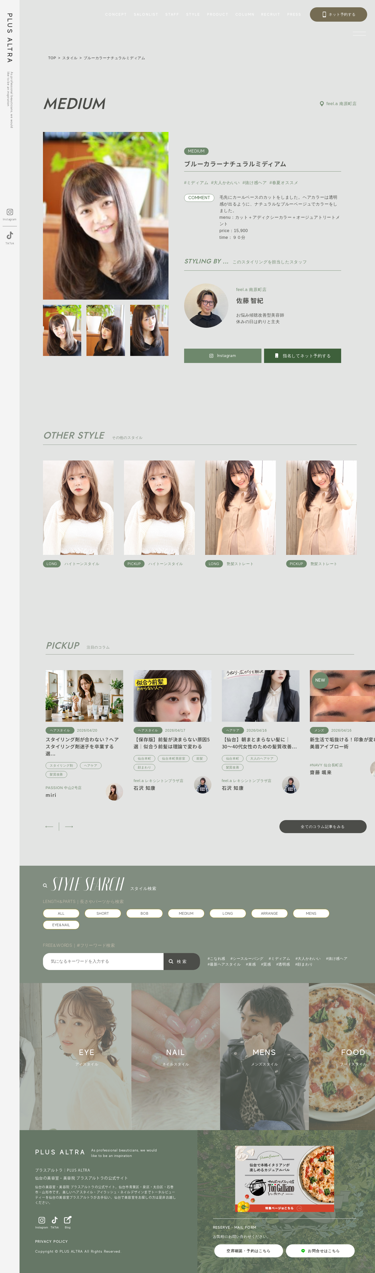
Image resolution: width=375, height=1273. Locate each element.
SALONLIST (146, 14)
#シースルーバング (247, 958)
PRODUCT (218, 14)
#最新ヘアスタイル (224, 964)
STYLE (193, 14)
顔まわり (144, 767)
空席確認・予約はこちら (249, 1251)
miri (51, 794)
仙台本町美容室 (173, 758)
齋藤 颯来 (321, 772)
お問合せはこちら (320, 1250)
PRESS (294, 14)
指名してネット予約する (302, 356)
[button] (49, 826)
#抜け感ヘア (254, 182)
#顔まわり (304, 964)
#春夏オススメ (284, 182)
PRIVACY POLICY (51, 1241)
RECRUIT (270, 14)
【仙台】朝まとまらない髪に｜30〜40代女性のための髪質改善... (259, 743)
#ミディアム (196, 182)
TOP (52, 58)
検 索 (181, 961)
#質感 (266, 964)
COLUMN (245, 14)
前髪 (199, 758)
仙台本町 (144, 758)
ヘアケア (90, 765)
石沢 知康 (145, 787)
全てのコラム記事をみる (323, 827)
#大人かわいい (225, 182)
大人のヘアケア (262, 758)
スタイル (70, 58)
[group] (93, 1056)
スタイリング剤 (61, 765)
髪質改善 (56, 774)
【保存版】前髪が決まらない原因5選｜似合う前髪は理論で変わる (172, 743)
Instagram (222, 355)
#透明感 (283, 964)
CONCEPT (116, 14)
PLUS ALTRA (10, 38)
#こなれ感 (217, 958)
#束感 (251, 964)
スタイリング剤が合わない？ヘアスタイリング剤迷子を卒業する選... (82, 746)
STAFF (172, 14)
